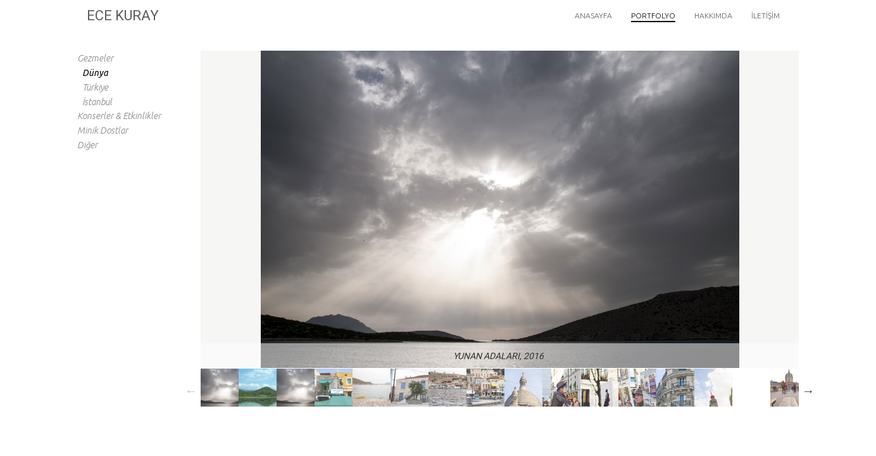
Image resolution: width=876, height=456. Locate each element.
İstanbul (97, 102)
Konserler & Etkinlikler (119, 116)
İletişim (765, 15)
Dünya (95, 73)
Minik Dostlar (102, 130)
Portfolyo (653, 15)
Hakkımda (713, 15)
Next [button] (808, 390)
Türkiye (95, 87)
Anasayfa (593, 15)
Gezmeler (95, 58)
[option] (220, 388)
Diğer (87, 145)
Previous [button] (191, 390)
